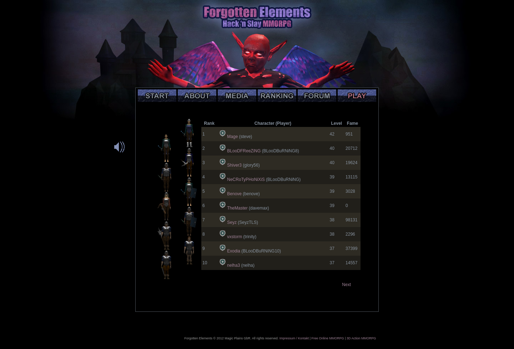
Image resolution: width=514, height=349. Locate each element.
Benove (234, 193)
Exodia (233, 251)
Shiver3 (234, 165)
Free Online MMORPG (328, 338)
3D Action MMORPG (361, 338)
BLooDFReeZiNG (244, 150)
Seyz (232, 222)
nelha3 (233, 265)
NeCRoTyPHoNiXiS (245, 179)
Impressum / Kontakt (294, 338)
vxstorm (234, 236)
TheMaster (237, 208)
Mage (232, 136)
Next (346, 284)
